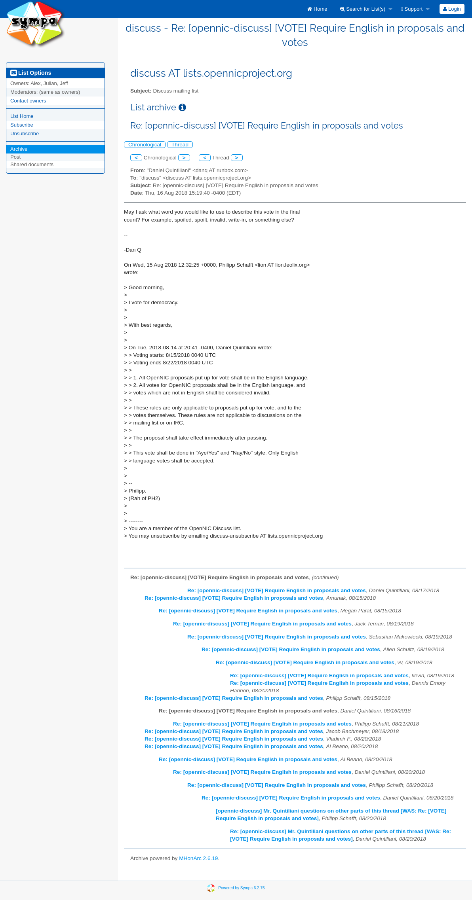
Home (317, 9)
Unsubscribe (24, 133)
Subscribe (21, 125)
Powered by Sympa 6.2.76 (241, 888)
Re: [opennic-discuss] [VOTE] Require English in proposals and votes (276, 590)
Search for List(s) (363, 9)
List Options (30, 73)
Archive (18, 149)
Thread (179, 145)
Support (412, 9)
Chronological (144, 145)
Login (452, 9)
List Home (22, 116)
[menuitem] (317, 9)
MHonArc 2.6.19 (198, 858)
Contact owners (28, 101)
